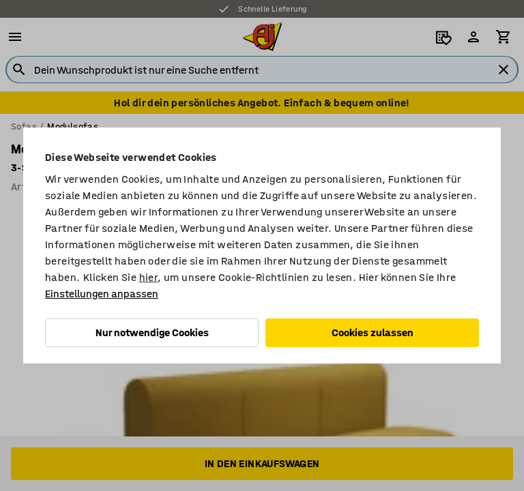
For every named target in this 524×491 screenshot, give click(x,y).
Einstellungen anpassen (101, 293)
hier (148, 277)
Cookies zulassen (372, 332)
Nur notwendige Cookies (152, 332)
